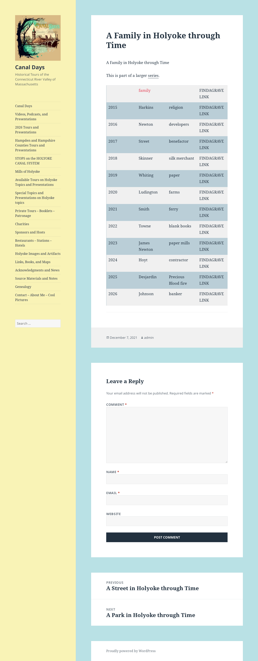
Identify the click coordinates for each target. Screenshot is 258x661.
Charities (22, 224)
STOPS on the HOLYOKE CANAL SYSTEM (33, 160)
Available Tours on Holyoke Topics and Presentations (36, 182)
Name (112, 472)
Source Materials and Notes (36, 278)
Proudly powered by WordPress (131, 651)
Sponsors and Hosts (30, 232)
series (153, 75)
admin (149, 337)
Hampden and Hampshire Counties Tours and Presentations (35, 145)
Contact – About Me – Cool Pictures (35, 297)
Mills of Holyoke (27, 171)
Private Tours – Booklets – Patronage (35, 213)
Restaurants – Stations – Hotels (33, 243)
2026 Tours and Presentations (27, 129)
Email (113, 493)
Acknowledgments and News (37, 270)
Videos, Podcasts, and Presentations (31, 116)
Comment (116, 404)
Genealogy (23, 286)
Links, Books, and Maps (32, 262)
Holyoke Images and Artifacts (37, 253)
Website (113, 514)
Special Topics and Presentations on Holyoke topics (34, 198)
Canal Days (30, 67)
